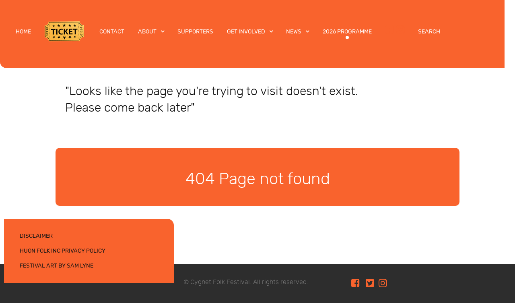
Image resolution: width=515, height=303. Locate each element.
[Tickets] (65, 31)
